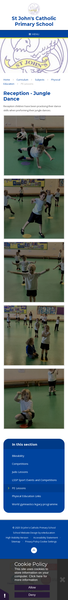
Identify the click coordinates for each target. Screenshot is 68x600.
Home (6, 79)
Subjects (39, 79)
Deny (32, 595)
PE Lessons (27, 83)
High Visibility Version (17, 537)
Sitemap (15, 541)
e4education (48, 532)
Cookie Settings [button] (48, 541)
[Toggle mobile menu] (34, 34)
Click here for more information (31, 578)
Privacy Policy (32, 541)
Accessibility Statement (45, 537)
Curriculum (22, 79)
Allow (32, 587)
